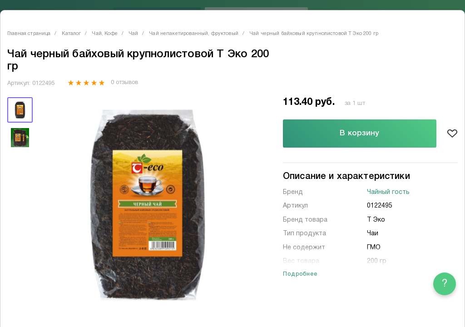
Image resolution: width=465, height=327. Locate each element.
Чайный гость (388, 192)
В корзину (359, 133)
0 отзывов (124, 82)
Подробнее (300, 274)
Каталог (71, 33)
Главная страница (28, 33)
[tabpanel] (147, 205)
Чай (133, 33)
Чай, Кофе (104, 33)
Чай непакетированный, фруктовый (193, 33)
